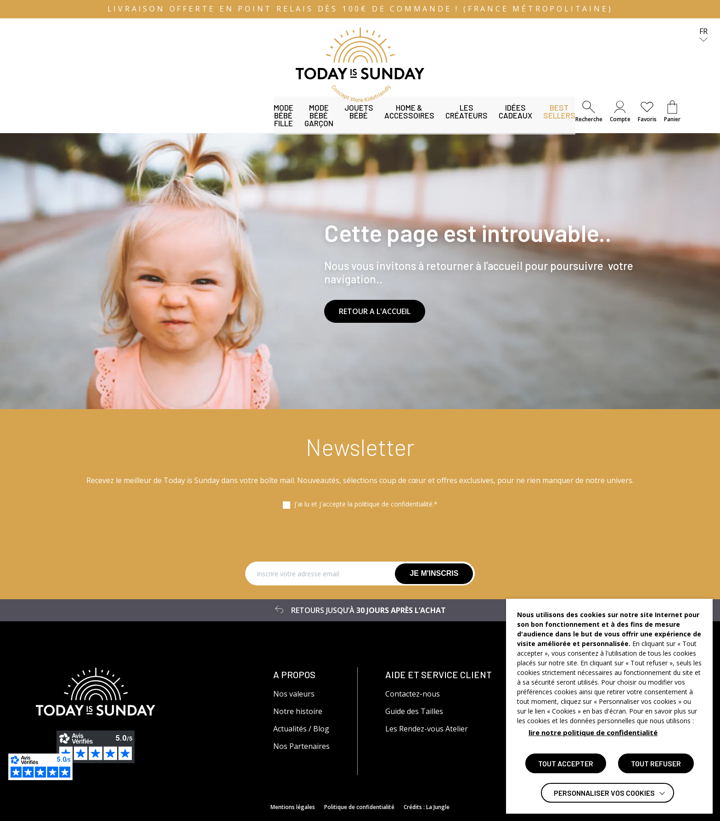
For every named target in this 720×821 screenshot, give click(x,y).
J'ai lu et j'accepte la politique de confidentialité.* (366, 504)
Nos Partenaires (301, 746)
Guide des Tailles (414, 711)
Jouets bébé (211, 121)
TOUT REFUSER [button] (656, 763)
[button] (588, 111)
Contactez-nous (412, 694)
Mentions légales (292, 807)
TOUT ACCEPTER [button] (565, 763)
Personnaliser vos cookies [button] (604, 792)
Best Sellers (497, 121)
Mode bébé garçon (141, 121)
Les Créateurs (365, 121)
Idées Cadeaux (432, 121)
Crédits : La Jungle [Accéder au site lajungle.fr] (427, 807)
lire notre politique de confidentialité (593, 732)
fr (703, 35)
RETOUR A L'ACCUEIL (375, 311)
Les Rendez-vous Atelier (426, 729)
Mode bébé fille (66, 121)
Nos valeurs (294, 694)
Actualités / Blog (301, 729)
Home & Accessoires (286, 121)
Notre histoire (297, 711)
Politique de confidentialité (359, 807)
